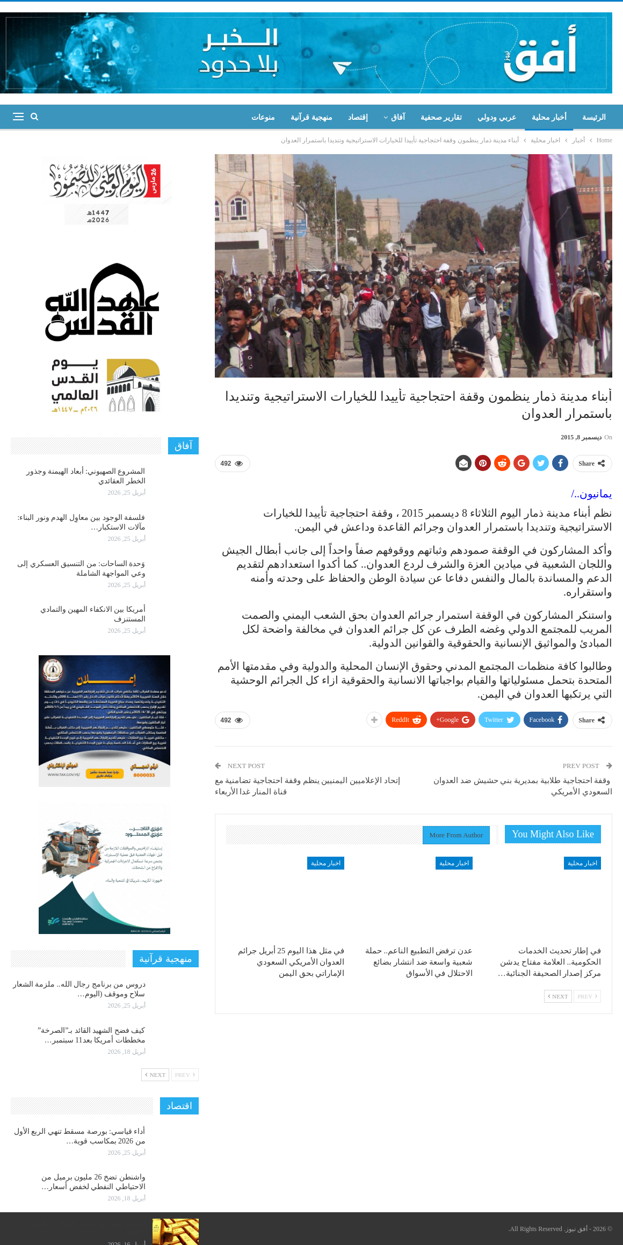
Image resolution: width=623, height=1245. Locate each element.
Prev (587, 996)
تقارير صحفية (441, 117)
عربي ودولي (496, 117)
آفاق (398, 117)
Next (558, 996)
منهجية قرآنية (311, 117)
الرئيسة (594, 117)
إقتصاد (358, 117)
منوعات (263, 117)
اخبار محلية (582, 863)
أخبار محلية (549, 117)
